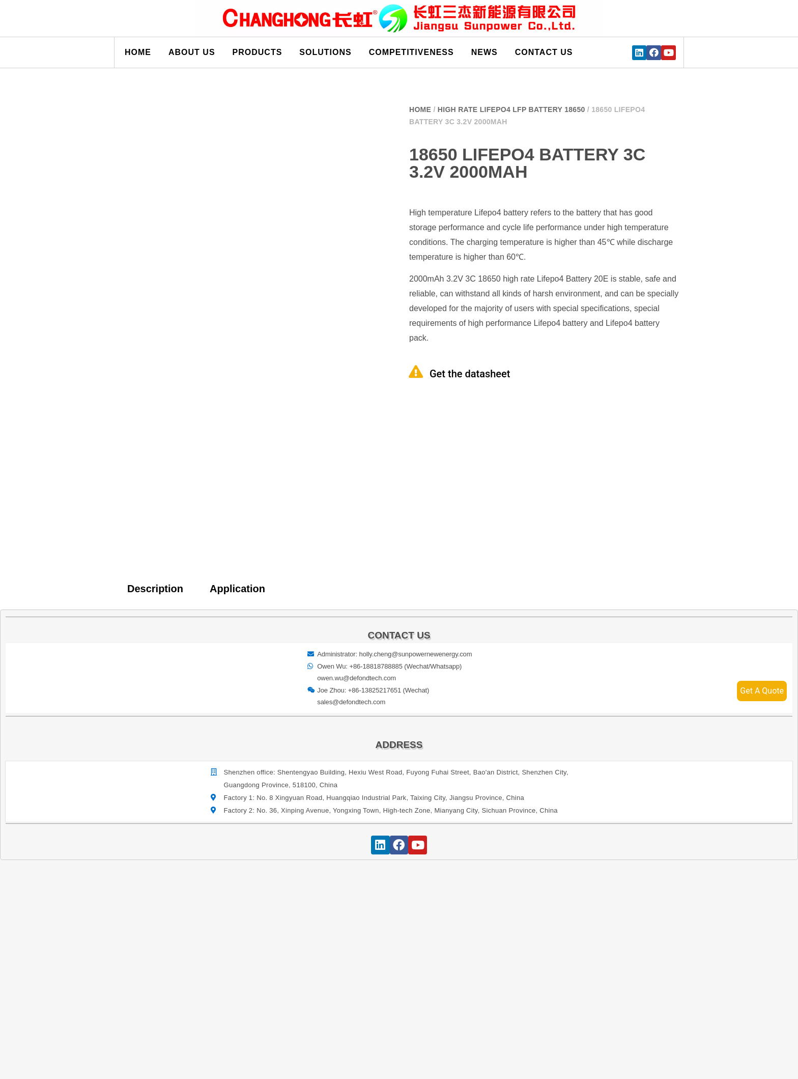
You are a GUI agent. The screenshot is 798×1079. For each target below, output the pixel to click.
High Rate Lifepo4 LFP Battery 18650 (511, 109)
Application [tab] (237, 588)
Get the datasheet (470, 374)
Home (138, 52)
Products (257, 52)
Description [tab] (155, 588)
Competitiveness (411, 52)
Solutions (325, 52)
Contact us (544, 52)
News (484, 52)
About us (191, 52)
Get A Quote (762, 691)
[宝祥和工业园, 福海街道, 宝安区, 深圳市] (399, 954)
